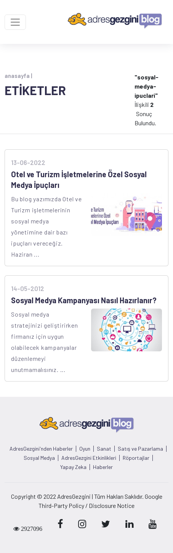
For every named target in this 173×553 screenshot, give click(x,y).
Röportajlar (136, 458)
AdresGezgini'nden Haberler (41, 449)
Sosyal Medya (39, 458)
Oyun (84, 449)
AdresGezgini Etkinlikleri (88, 458)
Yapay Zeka (73, 467)
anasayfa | (18, 75)
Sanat (104, 449)
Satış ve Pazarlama (140, 449)
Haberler (103, 467)
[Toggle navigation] (15, 22)
